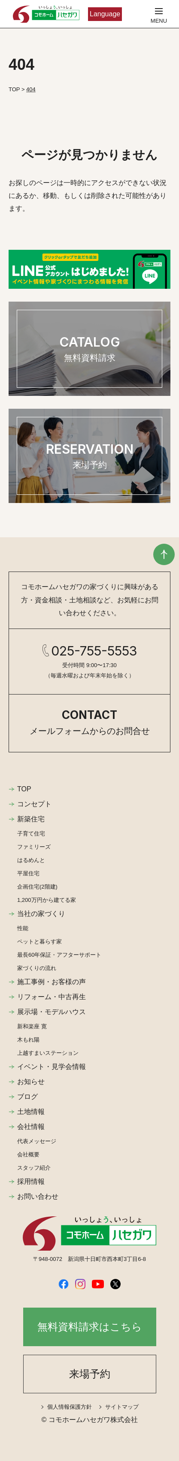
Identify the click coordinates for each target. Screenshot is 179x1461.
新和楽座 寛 (32, 1026)
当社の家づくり (41, 913)
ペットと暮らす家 (39, 941)
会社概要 (28, 1154)
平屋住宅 (28, 873)
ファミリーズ (34, 847)
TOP (24, 789)
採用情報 (31, 1181)
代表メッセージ (36, 1141)
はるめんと (31, 860)
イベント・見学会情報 (51, 1066)
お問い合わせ (37, 1196)
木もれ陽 (28, 1039)
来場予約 (89, 1374)
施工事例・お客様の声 (51, 981)
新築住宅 (31, 819)
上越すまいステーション (48, 1053)
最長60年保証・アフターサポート (59, 955)
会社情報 (31, 1126)
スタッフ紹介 (34, 1168)
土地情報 (31, 1111)
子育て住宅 (31, 833)
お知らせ (31, 1081)
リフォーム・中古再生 (51, 996)
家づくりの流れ (36, 968)
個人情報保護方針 (69, 1407)
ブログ (27, 1096)
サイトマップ (122, 1407)
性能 (22, 928)
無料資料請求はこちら (89, 1326)
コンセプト (34, 804)
